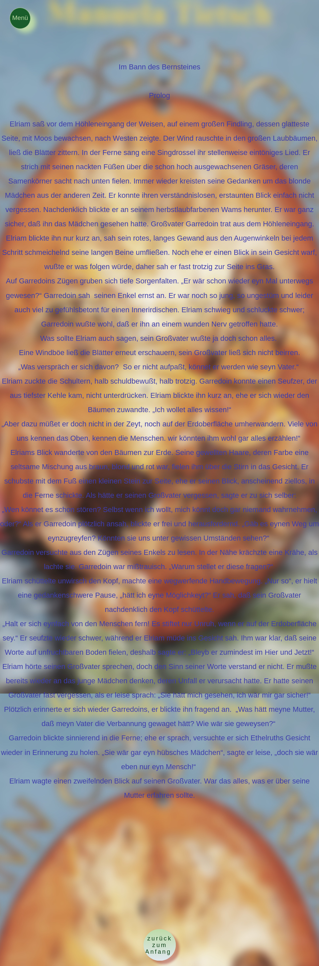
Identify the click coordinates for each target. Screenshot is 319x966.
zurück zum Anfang (159, 945)
